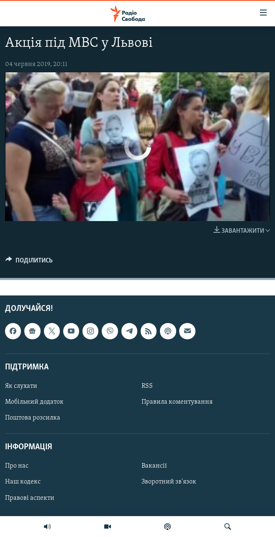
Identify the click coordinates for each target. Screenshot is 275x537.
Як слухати (21, 386)
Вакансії (154, 466)
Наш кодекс (23, 482)
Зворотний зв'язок (168, 482)
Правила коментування (177, 402)
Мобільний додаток (34, 402)
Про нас (16, 466)
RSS (147, 386)
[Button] (29, 262)
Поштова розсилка (32, 418)
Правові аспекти (29, 498)
